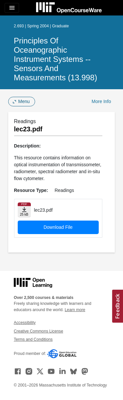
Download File (58, 227)
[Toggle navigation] (12, 8)
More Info (101, 101)
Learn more (75, 309)
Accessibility (25, 322)
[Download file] (24, 209)
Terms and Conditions (33, 339)
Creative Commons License (38, 331)
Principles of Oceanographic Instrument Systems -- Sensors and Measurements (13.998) (55, 59)
